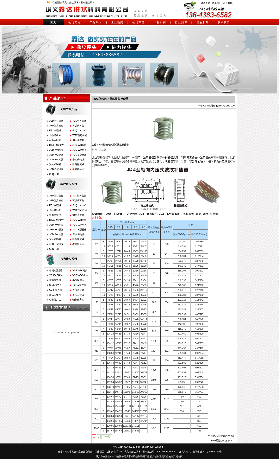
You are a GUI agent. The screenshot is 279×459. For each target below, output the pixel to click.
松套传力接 (55, 299)
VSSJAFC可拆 (80, 270)
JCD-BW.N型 (56, 159)
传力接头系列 (68, 258)
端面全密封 (55, 140)
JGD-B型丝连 (79, 154)
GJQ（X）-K (56, 174)
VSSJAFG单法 (80, 275)
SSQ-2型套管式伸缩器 (222, 435)
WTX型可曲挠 (79, 135)
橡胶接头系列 (68, 184)
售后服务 (202, 22)
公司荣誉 (138, 22)
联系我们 (216, 3)
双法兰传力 (55, 294)
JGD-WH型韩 (79, 145)
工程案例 (160, 22)
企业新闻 (117, 22)
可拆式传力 (78, 290)
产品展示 (96, 22)
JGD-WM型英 (79, 150)
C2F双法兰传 (79, 285)
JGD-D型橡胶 (56, 169)
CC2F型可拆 (55, 290)
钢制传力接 (78, 299)
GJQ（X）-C (79, 130)
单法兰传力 (78, 294)
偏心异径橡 (55, 135)
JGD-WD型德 (56, 154)
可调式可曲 (78, 125)
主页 (53, 22)
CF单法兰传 (55, 285)
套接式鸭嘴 (78, 159)
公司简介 (74, 22)
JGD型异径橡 (56, 125)
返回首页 (205, 3)
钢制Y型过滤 (55, 270)
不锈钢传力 (78, 280)
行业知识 (181, 22)
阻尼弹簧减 (78, 164)
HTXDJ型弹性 (56, 145)
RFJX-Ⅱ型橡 (55, 130)
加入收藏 (227, 3)
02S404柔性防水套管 (219, 440)
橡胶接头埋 (78, 169)
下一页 (106, 436)
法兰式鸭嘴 (55, 164)
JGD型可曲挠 (56, 120)
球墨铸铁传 (55, 280)
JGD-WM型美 (56, 150)
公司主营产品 (68, 109)
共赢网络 (195, 451)
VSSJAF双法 (56, 275)
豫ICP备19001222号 (210, 451)
